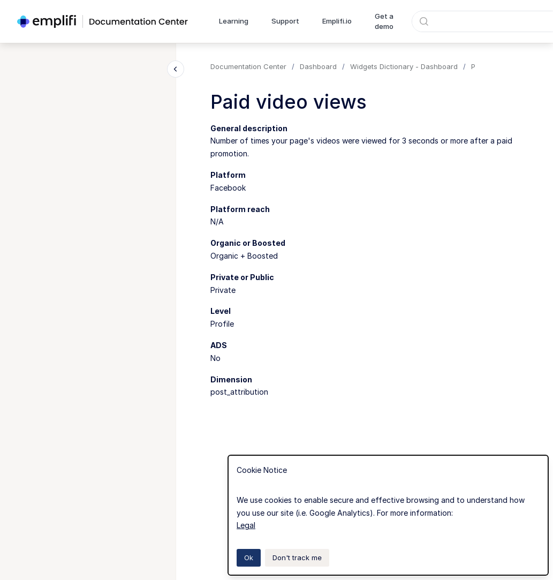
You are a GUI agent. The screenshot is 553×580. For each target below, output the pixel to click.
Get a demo (384, 21)
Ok (248, 557)
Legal (246, 525)
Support (285, 21)
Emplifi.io (337, 21)
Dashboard (318, 66)
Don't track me (297, 557)
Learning (233, 21)
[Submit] (424, 21)
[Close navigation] (175, 69)
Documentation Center (248, 66)
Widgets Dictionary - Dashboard (404, 66)
